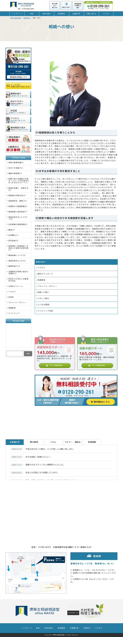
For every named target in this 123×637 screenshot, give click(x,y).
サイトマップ (13, 313)
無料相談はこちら (102, 401)
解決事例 (61, 14)
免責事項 (41, 280)
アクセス (106, 14)
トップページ (17, 14)
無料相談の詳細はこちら (18, 77)
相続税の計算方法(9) (17, 195)
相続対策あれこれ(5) (17, 261)
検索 (28, 353)
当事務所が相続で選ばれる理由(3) (18, 272)
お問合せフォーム (15, 286)
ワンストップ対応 (45, 311)
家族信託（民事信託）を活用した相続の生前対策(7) (18, 248)
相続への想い (43, 292)
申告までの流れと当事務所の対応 (18, 280)
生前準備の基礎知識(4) (18, 224)
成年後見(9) (13, 240)
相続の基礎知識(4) (16, 162)
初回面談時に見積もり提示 (77, 6)
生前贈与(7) (13, 235)
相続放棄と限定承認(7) (18, 211)
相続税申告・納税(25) (17, 201)
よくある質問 (43, 304)
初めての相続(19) (15, 168)
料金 (32, 14)
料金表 (11, 297)
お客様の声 (76, 14)
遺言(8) (11, 230)
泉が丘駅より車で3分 (54, 6)
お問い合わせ (91, 14)
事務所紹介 (41, 262)
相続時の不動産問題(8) (18, 206)
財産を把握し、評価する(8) (18, 189)
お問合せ (87, 628)
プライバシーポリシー (47, 286)
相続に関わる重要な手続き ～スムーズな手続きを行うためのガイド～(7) (18, 181)
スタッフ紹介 (43, 298)
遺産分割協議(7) (15, 173)
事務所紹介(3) (14, 266)
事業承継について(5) (17, 255)
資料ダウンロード (45, 274)
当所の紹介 (46, 14)
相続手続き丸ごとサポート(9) (18, 218)
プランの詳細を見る (56, 365)
